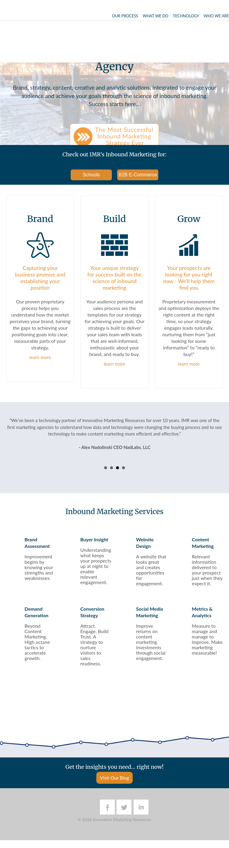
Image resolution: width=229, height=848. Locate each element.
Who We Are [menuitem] (216, 15)
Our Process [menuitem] (125, 15)
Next (215, 446)
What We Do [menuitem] (155, 15)
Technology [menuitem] (186, 15)
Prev (13, 446)
